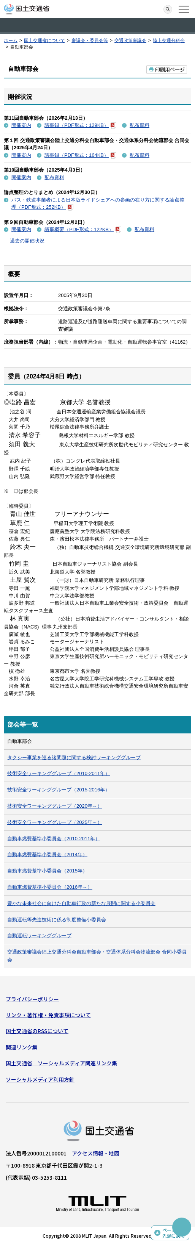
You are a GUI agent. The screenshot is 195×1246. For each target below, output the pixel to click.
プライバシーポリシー (32, 999)
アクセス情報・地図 (95, 1153)
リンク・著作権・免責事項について (48, 1015)
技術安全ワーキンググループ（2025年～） (54, 822)
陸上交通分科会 (169, 40)
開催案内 (21, 125)
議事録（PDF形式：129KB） (80, 125)
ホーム (10, 40)
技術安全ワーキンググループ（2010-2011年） (58, 773)
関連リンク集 (22, 1047)
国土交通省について (44, 40)
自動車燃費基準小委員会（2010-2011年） (53, 838)
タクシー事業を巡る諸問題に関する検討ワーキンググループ (74, 757)
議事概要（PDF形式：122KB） (82, 229)
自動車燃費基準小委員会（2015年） (47, 871)
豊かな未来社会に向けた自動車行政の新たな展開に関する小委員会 (81, 903)
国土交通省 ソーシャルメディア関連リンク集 (61, 1063)
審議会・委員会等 (89, 40)
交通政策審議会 (130, 40)
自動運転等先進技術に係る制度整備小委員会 (56, 919)
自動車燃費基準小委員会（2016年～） (49, 887)
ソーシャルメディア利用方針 (40, 1079)
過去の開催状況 (27, 241)
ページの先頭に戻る (173, 1233)
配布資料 (139, 125)
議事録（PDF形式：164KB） (80, 155)
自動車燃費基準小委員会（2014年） (47, 854)
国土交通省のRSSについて (37, 1031)
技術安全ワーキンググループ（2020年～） (54, 806)
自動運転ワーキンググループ (39, 935)
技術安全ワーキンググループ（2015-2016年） (58, 790)
